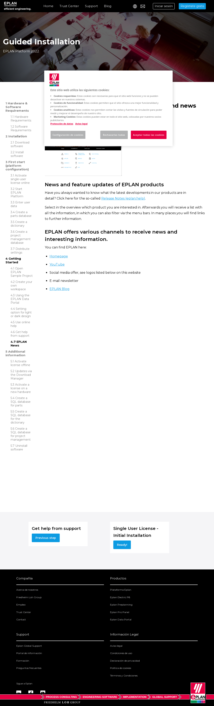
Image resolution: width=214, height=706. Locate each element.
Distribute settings (20, 250)
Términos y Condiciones (124, 675)
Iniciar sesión (164, 6)
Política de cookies (120, 668)
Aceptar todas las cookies (148, 134)
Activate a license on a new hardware (21, 388)
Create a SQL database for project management (21, 434)
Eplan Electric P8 (120, 597)
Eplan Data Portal (120, 619)
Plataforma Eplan (120, 589)
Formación (22, 660)
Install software (17, 154)
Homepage (59, 256)
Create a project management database (21, 237)
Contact (21, 619)
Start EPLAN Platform (17, 192)
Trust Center (69, 6)
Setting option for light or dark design (21, 312)
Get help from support (20, 334)
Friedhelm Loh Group (29, 597)
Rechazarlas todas (114, 134)
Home (48, 6)
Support (91, 6)
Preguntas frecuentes (28, 668)
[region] (108, 108)
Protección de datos (61, 123)
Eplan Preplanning (121, 604)
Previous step (45, 538)
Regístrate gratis (192, 6)
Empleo (20, 604)
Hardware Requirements (21, 118)
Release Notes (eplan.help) (123, 198)
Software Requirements (21, 128)
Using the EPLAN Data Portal (20, 298)
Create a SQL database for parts (21, 401)
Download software (20, 144)
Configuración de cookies (68, 134)
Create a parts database (21, 214)
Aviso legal (116, 645)
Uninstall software (19, 447)
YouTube (57, 264)
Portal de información (29, 653)
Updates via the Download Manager (21, 374)
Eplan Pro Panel (119, 612)
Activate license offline (20, 363)
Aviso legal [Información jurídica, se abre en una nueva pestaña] (81, 123)
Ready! (122, 545)
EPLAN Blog (59, 289)
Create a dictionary (19, 223)
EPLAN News (19, 343)
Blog (107, 6)
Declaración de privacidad (125, 660)
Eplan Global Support (29, 645)
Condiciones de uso (121, 653)
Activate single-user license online (20, 179)
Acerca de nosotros (27, 589)
